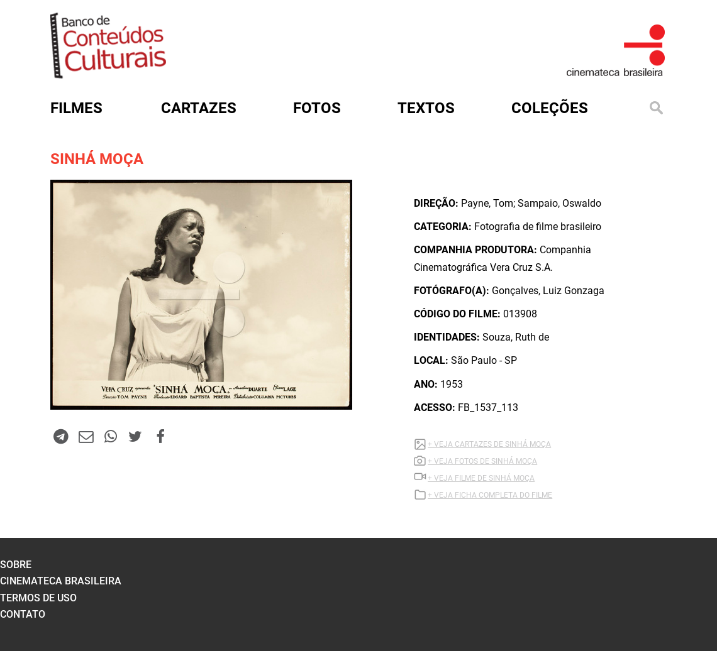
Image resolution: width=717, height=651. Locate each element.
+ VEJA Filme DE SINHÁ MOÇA (481, 478)
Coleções (549, 108)
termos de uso (38, 598)
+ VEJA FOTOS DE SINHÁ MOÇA (482, 461)
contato (22, 614)
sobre (15, 565)
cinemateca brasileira (60, 581)
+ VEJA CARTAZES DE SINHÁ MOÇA (489, 444)
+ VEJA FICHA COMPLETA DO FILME (490, 495)
